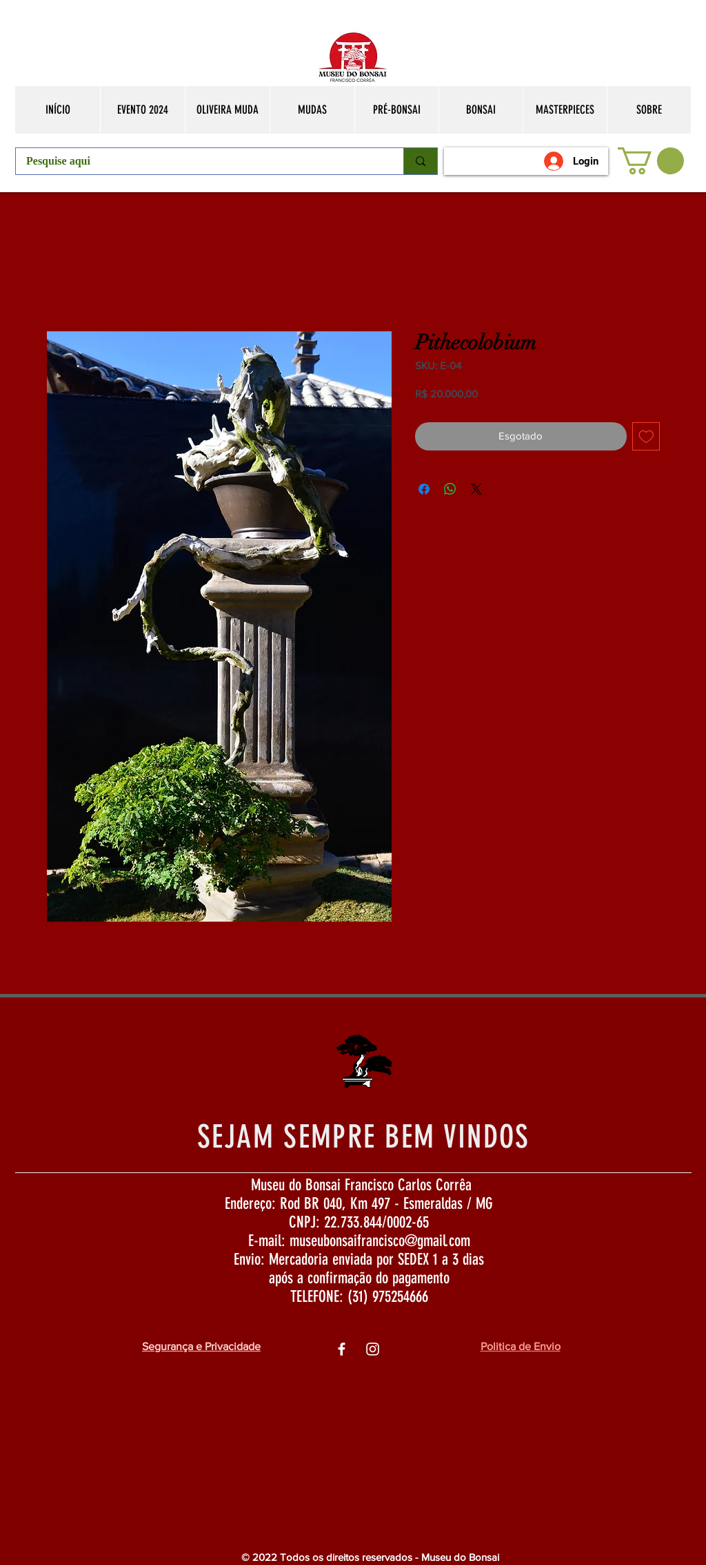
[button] (651, 160)
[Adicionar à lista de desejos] (646, 436)
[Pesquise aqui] (200, 161)
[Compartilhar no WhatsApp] (450, 489)
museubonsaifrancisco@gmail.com (380, 1241)
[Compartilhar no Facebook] (424, 489)
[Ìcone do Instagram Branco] (372, 1349)
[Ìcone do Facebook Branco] (341, 1349)
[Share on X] (476, 489)
